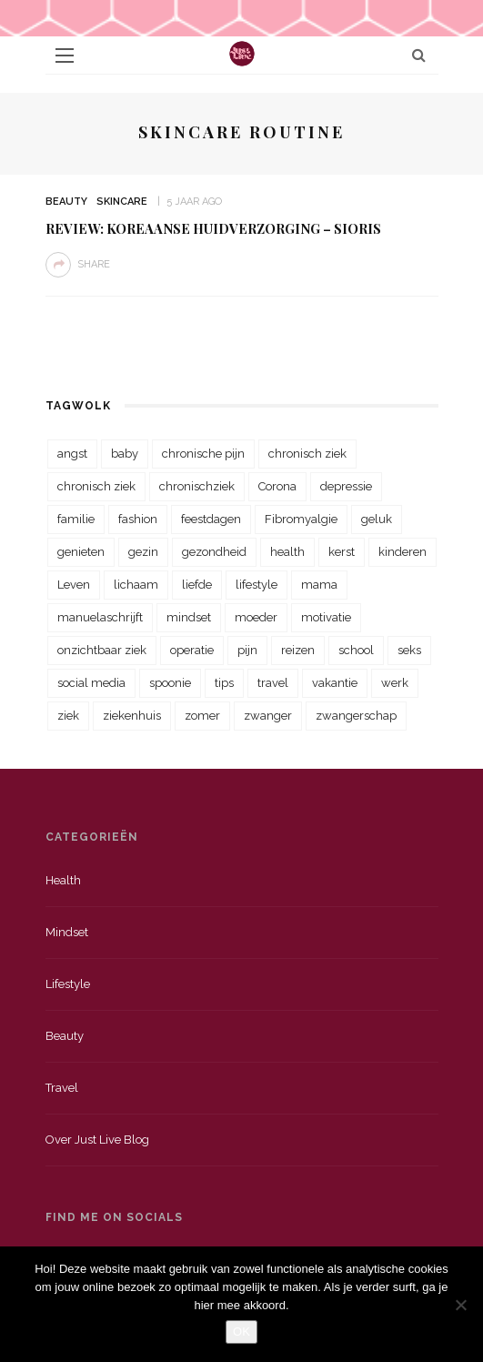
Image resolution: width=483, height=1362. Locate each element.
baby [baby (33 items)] (124, 453)
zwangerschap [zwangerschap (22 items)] (356, 715)
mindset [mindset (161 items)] (188, 617)
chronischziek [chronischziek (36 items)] (197, 486)
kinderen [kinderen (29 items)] (402, 552)
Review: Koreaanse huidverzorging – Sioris (213, 228)
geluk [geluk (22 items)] (376, 519)
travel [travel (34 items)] (272, 683)
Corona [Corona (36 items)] (277, 486)
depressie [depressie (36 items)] (346, 486)
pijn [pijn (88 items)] (247, 650)
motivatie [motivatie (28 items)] (326, 617)
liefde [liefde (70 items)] (197, 584)
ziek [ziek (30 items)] (68, 715)
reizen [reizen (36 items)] (298, 650)
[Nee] (460, 1305)
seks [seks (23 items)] (409, 650)
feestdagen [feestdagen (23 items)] (211, 519)
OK (241, 1331)
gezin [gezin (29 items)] (143, 552)
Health (63, 880)
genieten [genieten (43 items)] (81, 552)
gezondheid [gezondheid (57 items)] (214, 552)
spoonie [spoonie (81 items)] (170, 683)
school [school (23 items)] (356, 650)
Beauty (66, 201)
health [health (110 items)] (287, 552)
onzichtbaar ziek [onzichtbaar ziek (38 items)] (101, 650)
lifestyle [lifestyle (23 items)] (256, 584)
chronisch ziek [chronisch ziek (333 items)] (307, 453)
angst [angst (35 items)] (72, 453)
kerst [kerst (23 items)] (341, 552)
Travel (61, 1088)
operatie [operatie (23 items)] (192, 650)
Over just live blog (97, 1139)
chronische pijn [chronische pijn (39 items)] (203, 453)
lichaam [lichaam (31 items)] (136, 584)
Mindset (66, 932)
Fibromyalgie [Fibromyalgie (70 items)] (301, 519)
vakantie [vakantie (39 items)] (334, 683)
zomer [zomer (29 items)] (202, 715)
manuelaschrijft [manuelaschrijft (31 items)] (100, 617)
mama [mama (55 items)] (319, 584)
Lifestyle (67, 984)
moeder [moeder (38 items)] (256, 617)
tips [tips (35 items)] (224, 683)
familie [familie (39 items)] (76, 519)
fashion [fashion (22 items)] (137, 519)
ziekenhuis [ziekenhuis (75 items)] (132, 715)
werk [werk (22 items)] (394, 683)
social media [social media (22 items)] (91, 683)
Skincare (121, 201)
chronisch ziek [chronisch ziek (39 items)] (96, 486)
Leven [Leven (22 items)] (73, 584)
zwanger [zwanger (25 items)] (268, 715)
